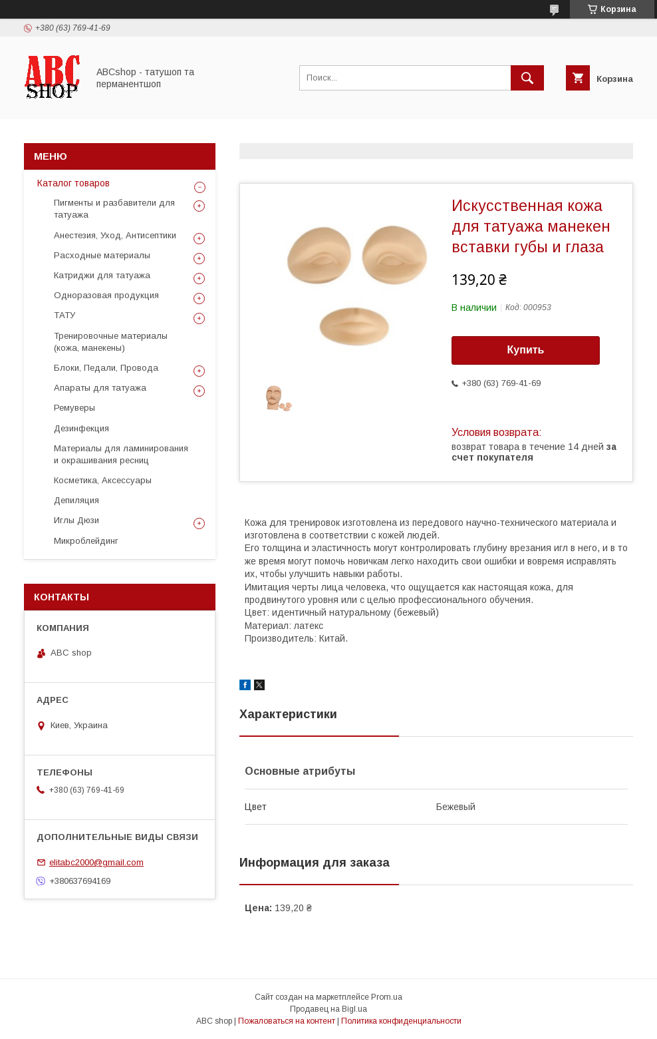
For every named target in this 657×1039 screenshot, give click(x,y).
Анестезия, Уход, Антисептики (115, 235)
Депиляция (76, 500)
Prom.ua (386, 997)
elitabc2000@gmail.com (96, 862)
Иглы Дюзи (76, 520)
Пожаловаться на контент (286, 1021)
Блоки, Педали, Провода (106, 368)
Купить (526, 349)
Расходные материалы (102, 255)
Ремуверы (74, 408)
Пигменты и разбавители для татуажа (114, 209)
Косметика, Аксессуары (103, 480)
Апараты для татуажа (100, 388)
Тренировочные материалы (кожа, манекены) (111, 342)
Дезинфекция (81, 428)
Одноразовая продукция (106, 295)
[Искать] (527, 78)
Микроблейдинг (86, 541)
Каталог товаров (73, 183)
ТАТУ (64, 315)
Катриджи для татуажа (102, 275)
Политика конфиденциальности (401, 1021)
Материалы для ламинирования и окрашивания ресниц (121, 454)
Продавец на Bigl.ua (328, 1009)
